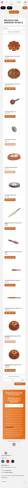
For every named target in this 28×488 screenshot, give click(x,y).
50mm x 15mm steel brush (10, 139)
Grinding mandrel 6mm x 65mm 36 (12, 280)
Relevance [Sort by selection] (14, 28)
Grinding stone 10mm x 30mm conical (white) (13, 223)
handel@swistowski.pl (8, 472)
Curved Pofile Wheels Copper (11, 167)
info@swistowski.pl (9, 427)
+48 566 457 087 (8, 470)
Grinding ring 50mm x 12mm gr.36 (12, 84)
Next (23, 380)
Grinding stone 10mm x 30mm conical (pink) (13, 252)
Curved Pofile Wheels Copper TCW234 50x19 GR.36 (13, 365)
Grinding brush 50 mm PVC (10, 195)
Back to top (19, 384)
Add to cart (10, 61)
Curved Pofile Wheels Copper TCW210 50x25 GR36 (13, 336)
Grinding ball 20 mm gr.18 (10, 111)
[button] (24, 7)
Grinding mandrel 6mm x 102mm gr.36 (13, 308)
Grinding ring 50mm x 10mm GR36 (12, 56)
